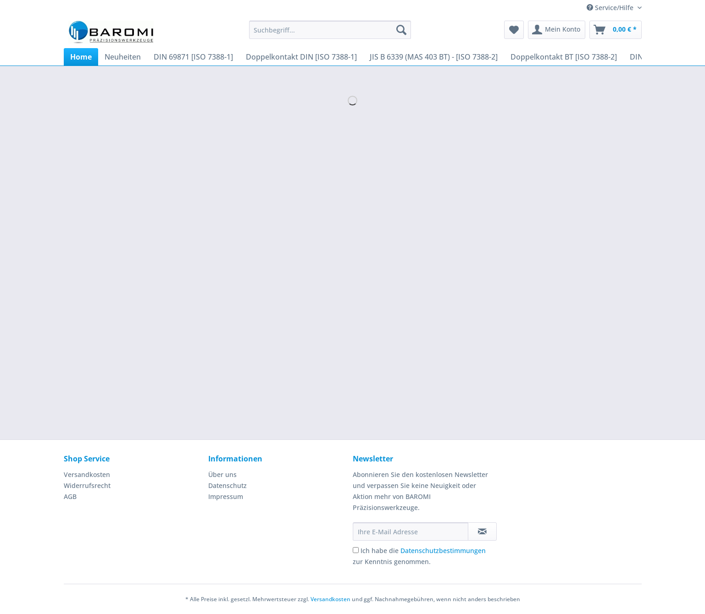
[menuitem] (330, 34)
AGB (70, 496)
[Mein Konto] (556, 30)
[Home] (81, 57)
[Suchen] (401, 30)
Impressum (225, 496)
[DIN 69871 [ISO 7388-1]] (193, 57)
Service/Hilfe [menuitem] (611, 7)
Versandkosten (87, 474)
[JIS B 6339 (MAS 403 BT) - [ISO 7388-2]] (433, 57)
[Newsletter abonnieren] (482, 531)
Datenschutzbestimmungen (443, 550)
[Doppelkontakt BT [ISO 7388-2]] (563, 57)
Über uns (222, 474)
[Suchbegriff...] (330, 30)
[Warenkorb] (615, 30)
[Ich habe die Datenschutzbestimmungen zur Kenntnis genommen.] (356, 550)
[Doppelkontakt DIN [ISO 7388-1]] (301, 57)
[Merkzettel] (514, 30)
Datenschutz (227, 485)
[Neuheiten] (122, 57)
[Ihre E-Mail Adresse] (410, 531)
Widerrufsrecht (87, 485)
